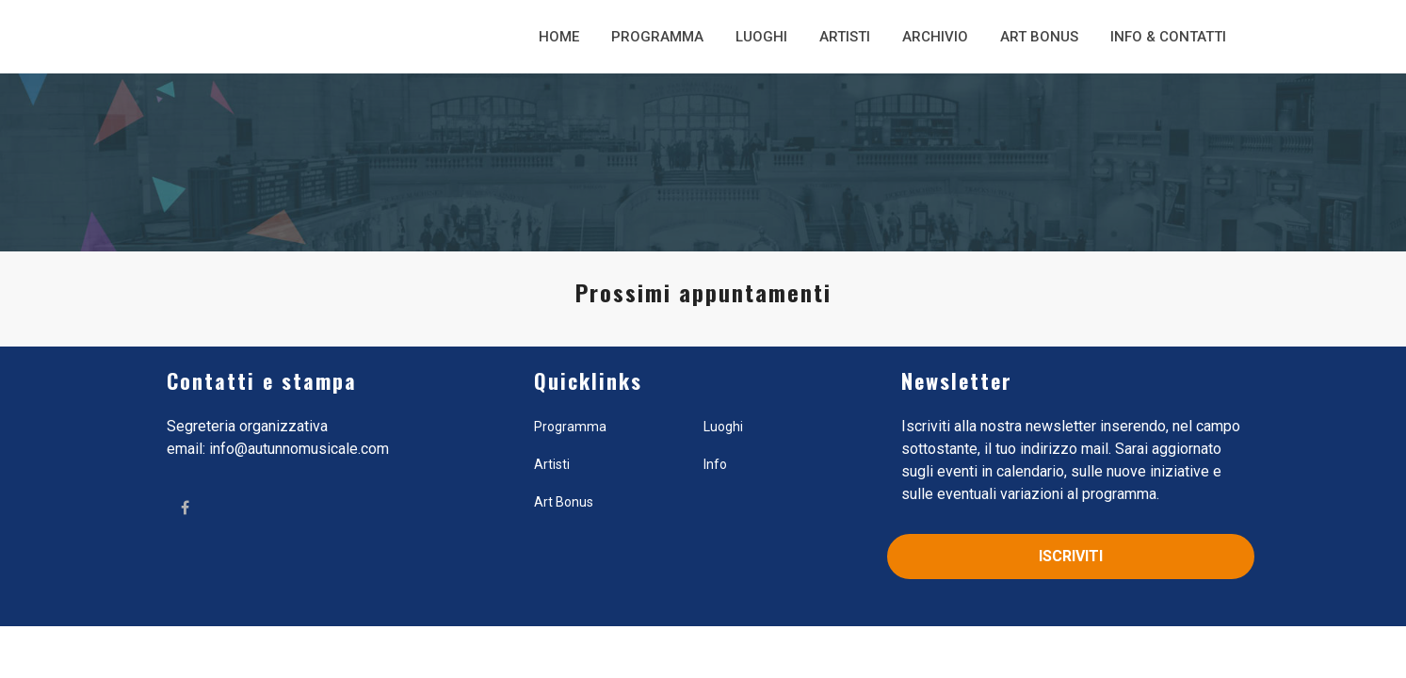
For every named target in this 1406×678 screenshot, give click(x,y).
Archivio (935, 36)
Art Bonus (1039, 36)
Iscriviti (1071, 556)
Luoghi (761, 36)
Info (715, 464)
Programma (657, 36)
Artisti (844, 36)
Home (559, 36)
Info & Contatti (1168, 36)
